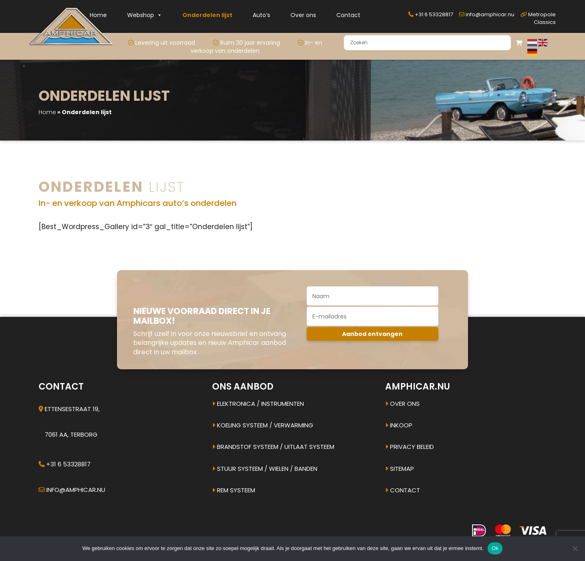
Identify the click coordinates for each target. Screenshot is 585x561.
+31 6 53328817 (430, 14)
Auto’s (261, 15)
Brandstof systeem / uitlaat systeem (273, 446)
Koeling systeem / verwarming (262, 425)
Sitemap (399, 468)
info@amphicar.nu (486, 14)
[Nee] (575, 548)
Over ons (303, 15)
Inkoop (398, 425)
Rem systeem (233, 490)
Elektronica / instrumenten (258, 403)
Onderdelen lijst (207, 15)
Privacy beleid (409, 446)
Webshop (144, 15)
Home (98, 15)
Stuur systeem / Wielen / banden (264, 468)
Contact (348, 15)
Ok (495, 548)
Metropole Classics (538, 18)
